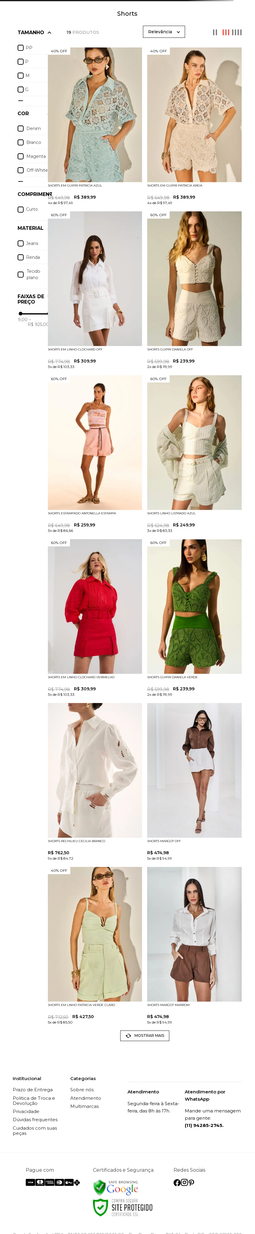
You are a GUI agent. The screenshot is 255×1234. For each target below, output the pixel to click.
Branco (33, 142)
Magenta (36, 156)
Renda (33, 257)
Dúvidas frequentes (35, 1119)
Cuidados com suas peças (35, 1130)
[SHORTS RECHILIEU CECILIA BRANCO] (95, 782)
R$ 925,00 (38, 322)
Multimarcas (84, 1106)
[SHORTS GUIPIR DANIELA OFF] (194, 290)
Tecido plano (33, 274)
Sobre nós (82, 1089)
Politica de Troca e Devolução (34, 1100)
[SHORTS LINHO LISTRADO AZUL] (194, 454)
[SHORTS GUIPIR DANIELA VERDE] (194, 618)
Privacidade (26, 1111)
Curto (32, 209)
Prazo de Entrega (33, 1089)
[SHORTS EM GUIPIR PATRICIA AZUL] (95, 126)
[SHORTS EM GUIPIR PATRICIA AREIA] (194, 126)
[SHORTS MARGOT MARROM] (194, 946)
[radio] (215, 32)
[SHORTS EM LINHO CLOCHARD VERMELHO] (95, 618)
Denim (33, 128)
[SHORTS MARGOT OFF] (194, 782)
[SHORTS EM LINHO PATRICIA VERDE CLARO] (95, 946)
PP (29, 47)
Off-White (37, 170)
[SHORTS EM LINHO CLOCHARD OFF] (95, 290)
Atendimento (85, 1098)
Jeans (32, 243)
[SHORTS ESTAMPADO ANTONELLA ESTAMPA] (95, 454)
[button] (35, 194)
